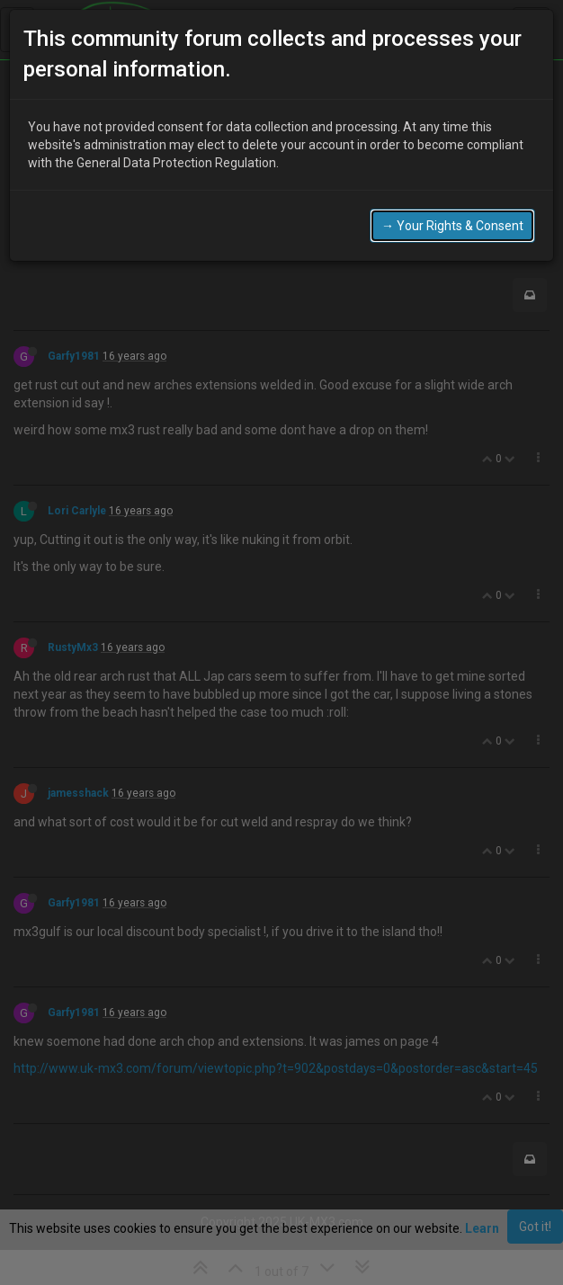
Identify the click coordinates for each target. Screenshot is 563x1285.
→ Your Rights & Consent (452, 226)
